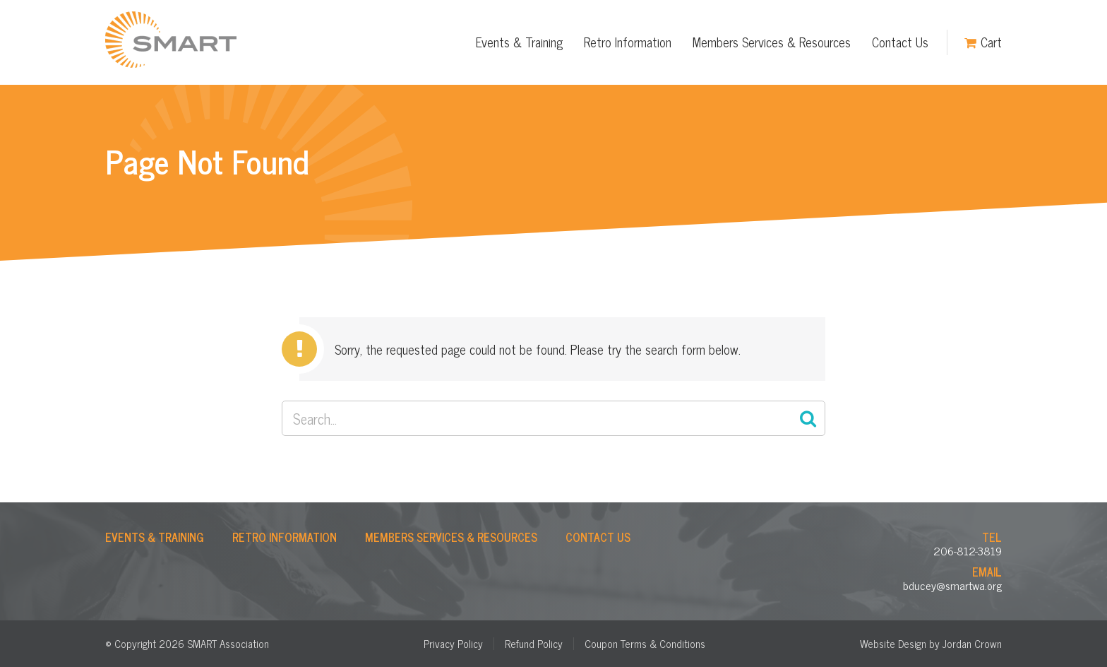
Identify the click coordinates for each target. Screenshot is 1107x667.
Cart (991, 41)
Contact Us (900, 41)
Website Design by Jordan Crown (931, 643)
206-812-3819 (967, 550)
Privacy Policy (453, 643)
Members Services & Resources (772, 41)
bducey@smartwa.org (952, 585)
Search (807, 418)
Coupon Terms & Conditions (645, 643)
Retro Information (627, 41)
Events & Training (519, 41)
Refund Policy (534, 643)
